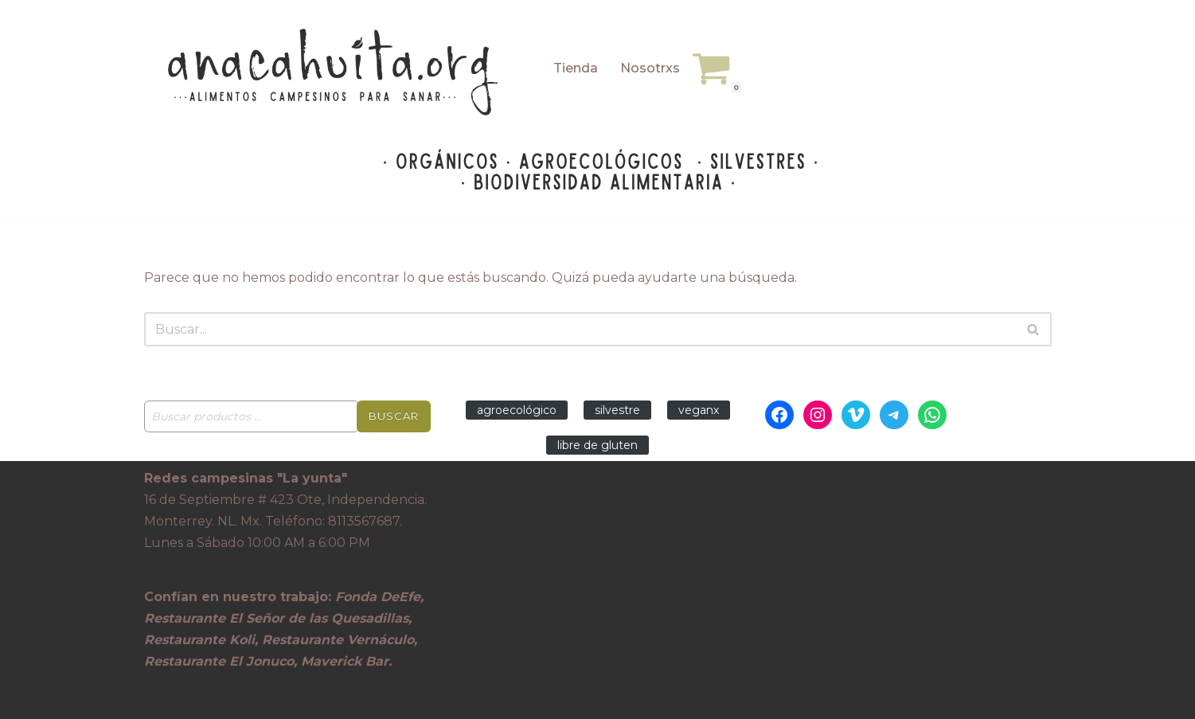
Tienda (575, 68)
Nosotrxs (650, 68)
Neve (161, 698)
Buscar (394, 415)
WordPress (342, 698)
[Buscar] (580, 329)
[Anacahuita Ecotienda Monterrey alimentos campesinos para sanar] (335, 72)
